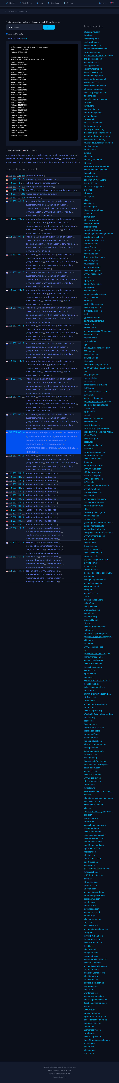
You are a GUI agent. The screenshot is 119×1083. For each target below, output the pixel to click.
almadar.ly (89, 203)
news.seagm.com (92, 52)
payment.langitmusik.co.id (96, 559)
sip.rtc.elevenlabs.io (93, 237)
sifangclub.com (91, 747)
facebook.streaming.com (95, 1003)
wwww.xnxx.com (32, 162)
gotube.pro (89, 1033)
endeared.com (91, 569)
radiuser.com (90, 852)
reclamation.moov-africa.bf (97, 485)
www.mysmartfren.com (95, 499)
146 (23, 175)
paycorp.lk (89, 395)
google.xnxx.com (34, 158)
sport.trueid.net (91, 862)
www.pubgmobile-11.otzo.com (98, 331)
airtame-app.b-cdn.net (94, 895)
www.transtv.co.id (92, 774)
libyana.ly (88, 361)
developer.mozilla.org (94, 129)
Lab (40, 3)
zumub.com (89, 217)
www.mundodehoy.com (95, 626)
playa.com (89, 324)
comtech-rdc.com (92, 858)
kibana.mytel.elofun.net (95, 744)
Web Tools (25, 3)
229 (19, 175)
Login (103, 3)
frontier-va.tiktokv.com (94, 257)
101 (19, 473)
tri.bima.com (90, 566)
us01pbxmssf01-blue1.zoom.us (98, 532)
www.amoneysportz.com (95, 704)
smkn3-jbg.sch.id (92, 425)
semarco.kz (89, 670)
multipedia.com (91, 264)
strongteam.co (91, 882)
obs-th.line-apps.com (94, 186)
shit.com (88, 815)
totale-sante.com (92, 767)
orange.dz (89, 589)
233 (14, 179)
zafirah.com (89, 613)
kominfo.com (90, 542)
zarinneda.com (91, 243)
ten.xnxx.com (68, 158)
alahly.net (88, 156)
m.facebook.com (92, 939)
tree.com (88, 462)
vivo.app (88, 808)
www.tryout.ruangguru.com (97, 136)
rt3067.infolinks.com (93, 875)
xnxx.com (11, 155)
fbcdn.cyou (89, 1043)
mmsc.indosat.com (93, 667)
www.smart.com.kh (93, 274)
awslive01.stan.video (93, 418)
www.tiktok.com (91, 354)
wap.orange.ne (91, 260)
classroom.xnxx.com (65, 155)
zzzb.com (88, 448)
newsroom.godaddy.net (95, 452)
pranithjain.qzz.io (92, 731)
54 (23, 186)
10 (24, 361)
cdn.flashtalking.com (94, 240)
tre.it (86, 314)
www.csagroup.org (93, 710)
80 (23, 197)
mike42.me (89, 603)
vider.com (88, 640)
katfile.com (89, 388)
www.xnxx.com (14, 38)
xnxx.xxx (74, 162)
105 (23, 194)
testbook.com (90, 183)
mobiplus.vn (89, 902)
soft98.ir (88, 1006)
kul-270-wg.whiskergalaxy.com (41, 179)
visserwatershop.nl (93, 69)
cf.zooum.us (90, 1050)
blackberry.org (91, 976)
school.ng (88, 630)
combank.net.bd (91, 905)
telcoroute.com (91, 986)
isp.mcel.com (90, 724)
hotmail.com (90, 149)
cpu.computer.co (92, 1013)
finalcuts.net (90, 96)
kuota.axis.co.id (91, 586)
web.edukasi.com (92, 610)
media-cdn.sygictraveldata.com (41, 194)
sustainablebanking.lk (94, 321)
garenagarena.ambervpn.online (98, 522)
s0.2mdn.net (90, 697)
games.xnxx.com (14, 158)
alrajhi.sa (88, 102)
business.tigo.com (92, 250)
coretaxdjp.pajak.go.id (94, 512)
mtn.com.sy (89, 519)
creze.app (88, 442)
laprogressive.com (92, 1030)
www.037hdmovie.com (94, 536)
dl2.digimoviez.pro (92, 472)
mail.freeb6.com (91, 42)
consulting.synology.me (95, 825)
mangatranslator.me (93, 657)
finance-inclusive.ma (94, 465)
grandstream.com (34, 175)
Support (69, 3)
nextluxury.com (91, 146)
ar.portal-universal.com (95, 180)
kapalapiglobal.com (93, 741)
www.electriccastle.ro (94, 996)
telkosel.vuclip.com (93, 475)
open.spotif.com (91, 734)
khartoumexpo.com (93, 112)
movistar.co (89, 381)
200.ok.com (89, 700)
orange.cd (89, 721)
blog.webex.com (92, 220)
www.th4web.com (92, 469)
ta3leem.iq (89, 482)
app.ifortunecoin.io (93, 284)
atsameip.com (90, 949)
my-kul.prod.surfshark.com (39, 186)
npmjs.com (89, 287)
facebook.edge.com (93, 75)
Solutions (53, 3)
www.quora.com (91, 223)
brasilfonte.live (33, 197)
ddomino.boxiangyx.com (95, 294)
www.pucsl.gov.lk (92, 778)
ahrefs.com (89, 784)
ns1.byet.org (89, 717)
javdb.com (89, 106)
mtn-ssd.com (90, 341)
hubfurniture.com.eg (93, 505)
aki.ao (87, 200)
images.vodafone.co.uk (95, 761)
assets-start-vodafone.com (97, 166)
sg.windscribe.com (65, 190)
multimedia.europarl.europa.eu (98, 143)
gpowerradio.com (92, 317)
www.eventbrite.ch (93, 458)
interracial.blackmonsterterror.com (43, 531)
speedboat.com (91, 82)
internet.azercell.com (94, 727)
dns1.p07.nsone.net (93, 122)
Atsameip (23, 11)
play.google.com (92, 374)
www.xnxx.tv (60, 162)
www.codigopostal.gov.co (96, 929)
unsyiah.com (90, 888)
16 (23, 183)
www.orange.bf (91, 438)
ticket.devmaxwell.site (94, 687)
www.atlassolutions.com (95, 966)
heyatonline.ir (90, 290)
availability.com (91, 620)
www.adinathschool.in (94, 529)
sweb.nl (87, 153)
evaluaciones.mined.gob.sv (97, 764)
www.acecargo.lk (92, 912)
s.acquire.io (89, 539)
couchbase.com (91, 909)
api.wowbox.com (92, 848)
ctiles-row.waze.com (93, 804)
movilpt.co (89, 196)
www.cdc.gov (90, 116)
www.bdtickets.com (93, 663)
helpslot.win (89, 788)
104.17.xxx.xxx (90, 606)
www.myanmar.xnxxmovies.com (42, 538)
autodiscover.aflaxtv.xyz (95, 384)
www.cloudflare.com (93, 479)
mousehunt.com (91, 979)
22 (19, 197)
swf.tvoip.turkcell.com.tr (95, 79)
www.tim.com (90, 771)
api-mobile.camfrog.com (95, 1016)
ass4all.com (32, 528)
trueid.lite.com (90, 546)
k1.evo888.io (90, 435)
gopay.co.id (89, 119)
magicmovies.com (35, 535)
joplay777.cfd (90, 247)
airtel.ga (88, 300)
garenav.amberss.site (94, 526)
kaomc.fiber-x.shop (93, 841)
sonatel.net (89, 576)
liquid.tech (89, 1053)
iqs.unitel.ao (89, 173)
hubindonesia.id (91, 515)
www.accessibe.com (93, 660)
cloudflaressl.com (92, 781)
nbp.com (88, 193)
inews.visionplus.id (93, 552)
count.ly (88, 878)
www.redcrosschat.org (94, 139)
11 (19, 194)
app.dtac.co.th (91, 556)
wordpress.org (91, 993)
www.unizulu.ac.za (93, 942)
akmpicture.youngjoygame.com (98, 798)
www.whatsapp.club (93, 72)
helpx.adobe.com (92, 872)
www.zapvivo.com (92, 267)
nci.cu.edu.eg (90, 757)
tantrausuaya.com (92, 126)
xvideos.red (50, 473)
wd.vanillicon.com (92, 801)
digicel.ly (88, 623)
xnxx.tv (47, 162)
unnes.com (89, 821)
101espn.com (90, 351)
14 (23, 432)
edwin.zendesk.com (93, 600)
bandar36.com (91, 737)
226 (23, 190)
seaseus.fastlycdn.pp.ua (95, 1019)
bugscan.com (90, 885)
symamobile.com (92, 109)
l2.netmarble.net (91, 828)
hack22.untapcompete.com (97, 1040)
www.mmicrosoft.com (94, 892)
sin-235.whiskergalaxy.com (39, 190)
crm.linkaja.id (90, 327)
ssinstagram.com (92, 899)
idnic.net (88, 163)
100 (19, 201)
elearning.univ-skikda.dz (95, 999)
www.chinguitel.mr (93, 307)
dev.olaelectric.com (93, 311)
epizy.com (89, 280)
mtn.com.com (90, 754)
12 (23, 396)
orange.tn (88, 932)
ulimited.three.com (93, 919)
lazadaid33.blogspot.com (96, 364)
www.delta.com (91, 62)
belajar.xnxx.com (26, 155)
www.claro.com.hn (93, 831)
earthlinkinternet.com (94, 304)
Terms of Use (65, 1070)
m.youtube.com (91, 253)
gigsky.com (89, 855)
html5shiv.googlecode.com (96, 428)
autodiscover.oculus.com (95, 99)
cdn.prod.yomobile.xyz (94, 973)
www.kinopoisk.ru (92, 1036)
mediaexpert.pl (91, 616)
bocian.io (88, 946)
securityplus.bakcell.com (96, 169)
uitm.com (88, 989)
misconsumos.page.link (95, 835)
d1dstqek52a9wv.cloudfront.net (98, 714)
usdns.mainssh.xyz (93, 492)
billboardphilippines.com (95, 92)
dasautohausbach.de (94, 502)
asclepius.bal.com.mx (94, 983)
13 (23, 414)
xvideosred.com (34, 473)
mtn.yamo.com (91, 952)
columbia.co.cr (91, 358)
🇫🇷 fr (112, 3)
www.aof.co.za (91, 334)
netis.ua (87, 794)
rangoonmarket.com (93, 455)
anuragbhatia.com (92, 1023)
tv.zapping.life (90, 206)
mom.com (88, 643)
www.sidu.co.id (91, 593)
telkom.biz (89, 1046)
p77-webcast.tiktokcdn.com (97, 868)
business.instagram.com (95, 391)
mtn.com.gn (89, 915)
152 (10, 175)
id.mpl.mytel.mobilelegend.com (98, 233)
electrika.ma (90, 690)
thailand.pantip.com (93, 59)
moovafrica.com (91, 969)
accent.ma (89, 1026)
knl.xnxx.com (52, 158)
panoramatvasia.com (94, 751)
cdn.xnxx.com (45, 155)
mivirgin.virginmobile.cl (95, 579)
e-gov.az (88, 190)
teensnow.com (54, 535)
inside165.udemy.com (94, 838)
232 (14, 175)
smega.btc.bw (90, 378)
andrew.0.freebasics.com (96, 48)
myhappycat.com (92, 65)
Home (10, 3)
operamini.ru (90, 673)
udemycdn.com (91, 176)
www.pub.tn (89, 865)
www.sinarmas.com (93, 583)
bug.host (88, 35)
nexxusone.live (91, 925)
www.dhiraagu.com (93, 270)
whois (24, 38)
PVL (63, 1077)
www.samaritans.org (93, 647)
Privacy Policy (53, 1070)
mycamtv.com (90, 337)
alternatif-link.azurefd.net (96, 405)
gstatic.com (89, 408)
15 (23, 455)
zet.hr (86, 596)
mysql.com (89, 495)
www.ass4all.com (49, 528)
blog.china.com (91, 297)
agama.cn (88, 677)
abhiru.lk (88, 509)
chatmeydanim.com (93, 159)
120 (19, 528)
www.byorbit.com (92, 489)
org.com (88, 922)
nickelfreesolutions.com (95, 85)
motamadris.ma (91, 956)
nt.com (87, 277)
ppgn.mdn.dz (90, 411)
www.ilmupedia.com (93, 445)
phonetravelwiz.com (93, 89)
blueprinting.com (92, 32)
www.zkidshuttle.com (94, 398)
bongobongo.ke (91, 684)
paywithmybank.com (93, 936)
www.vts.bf (89, 1009)
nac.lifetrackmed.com (94, 845)
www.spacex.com (92, 45)
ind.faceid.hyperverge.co (95, 633)
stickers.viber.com (92, 962)
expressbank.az (91, 818)
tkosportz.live (90, 421)
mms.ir (87, 415)
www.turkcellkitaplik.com (96, 959)
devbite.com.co (91, 563)
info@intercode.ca (63, 1074)
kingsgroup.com (91, 38)
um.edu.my (89, 707)
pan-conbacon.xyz (93, 549)
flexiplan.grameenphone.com (97, 132)
